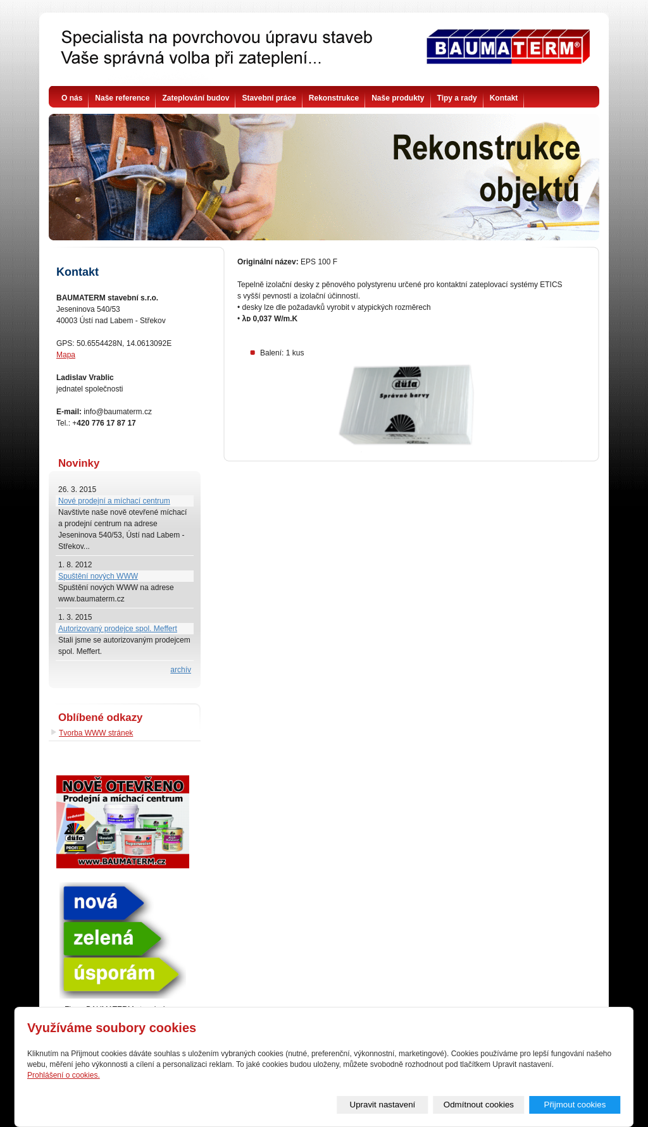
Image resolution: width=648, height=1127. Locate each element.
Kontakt (504, 98)
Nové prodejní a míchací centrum (114, 500)
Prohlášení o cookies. (63, 1075)
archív (180, 669)
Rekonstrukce (334, 98)
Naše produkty (397, 98)
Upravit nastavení (383, 1104)
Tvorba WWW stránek (96, 733)
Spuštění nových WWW (98, 576)
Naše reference (122, 98)
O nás (71, 98)
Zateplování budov (195, 98)
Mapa (65, 354)
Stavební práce (269, 98)
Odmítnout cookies (479, 1104)
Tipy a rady (457, 98)
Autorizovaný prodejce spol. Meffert (117, 628)
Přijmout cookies (575, 1104)
